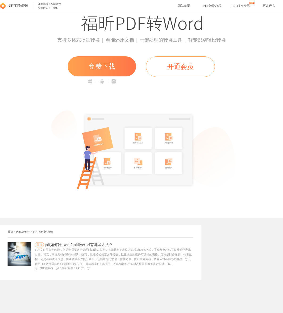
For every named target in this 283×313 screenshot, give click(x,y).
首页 (10, 232)
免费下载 (102, 66)
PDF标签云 (23, 232)
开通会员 (180, 66)
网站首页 (184, 6)
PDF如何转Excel (43, 232)
